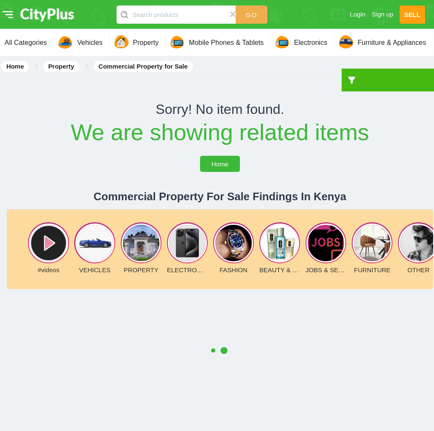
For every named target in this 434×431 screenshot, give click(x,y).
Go (252, 15)
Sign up (382, 14)
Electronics (310, 42)
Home (15, 66)
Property (146, 42)
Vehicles (90, 42)
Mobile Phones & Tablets (226, 42)
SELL (412, 14)
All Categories (26, 42)
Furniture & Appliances (392, 42)
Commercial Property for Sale (142, 66)
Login (358, 14)
